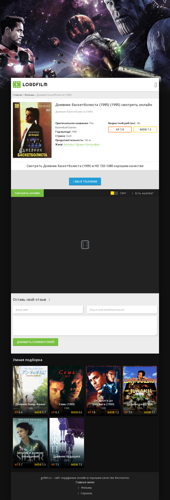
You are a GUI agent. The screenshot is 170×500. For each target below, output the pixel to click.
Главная (17, 95)
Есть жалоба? (142, 193)
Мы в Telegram (85, 181)
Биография (92, 144)
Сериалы (86, 493)
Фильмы (29, 95)
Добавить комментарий (35, 342)
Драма (80, 144)
